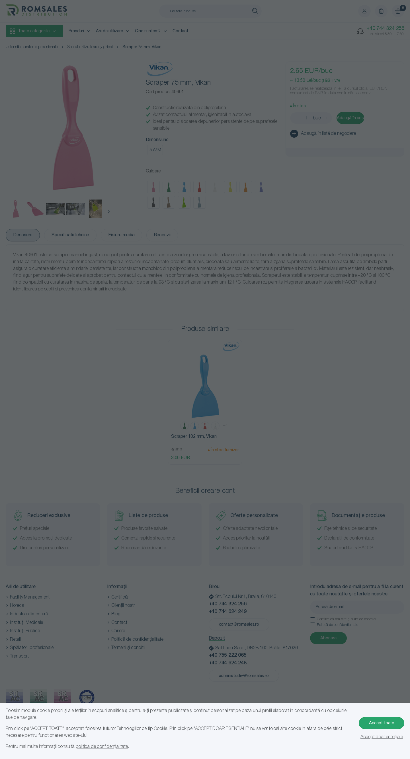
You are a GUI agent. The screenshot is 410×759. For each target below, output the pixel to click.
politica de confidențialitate (102, 747)
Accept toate (381, 723)
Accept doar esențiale (381, 737)
